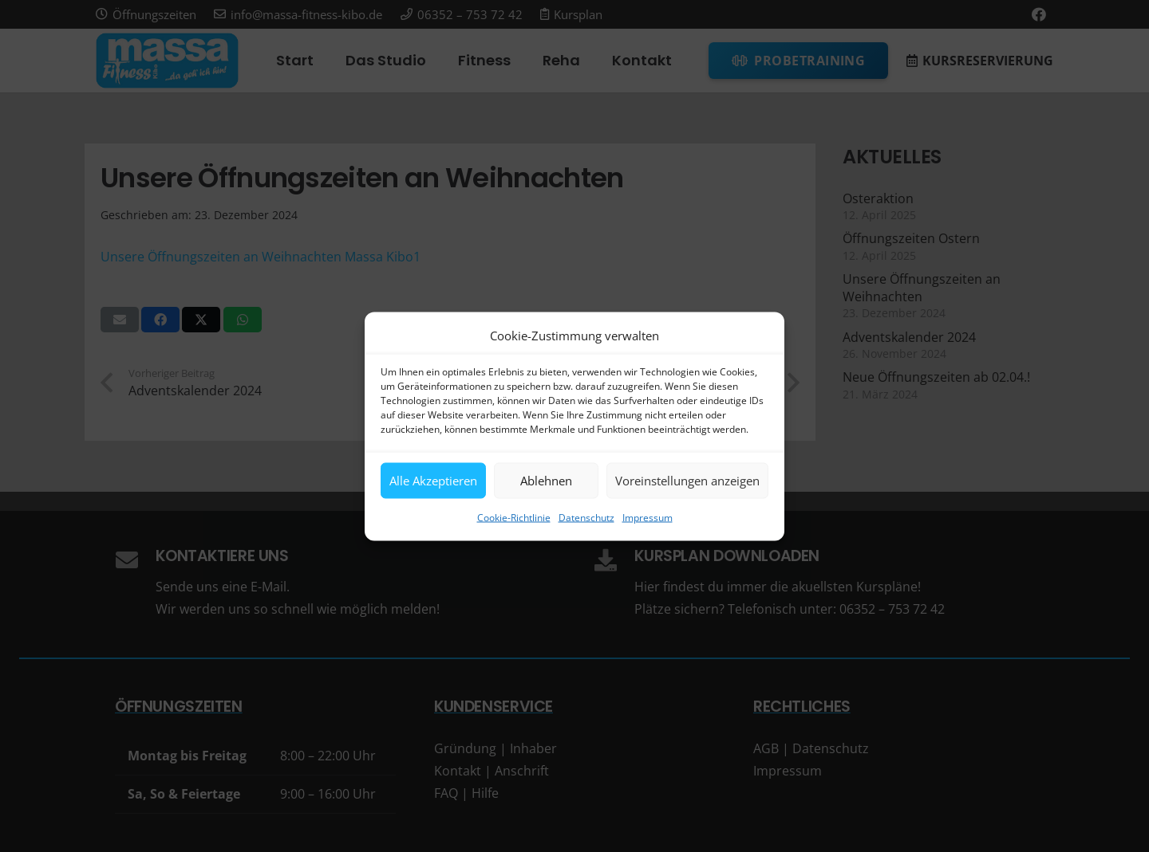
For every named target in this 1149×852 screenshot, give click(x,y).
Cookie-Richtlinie (514, 517)
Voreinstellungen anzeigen (687, 481)
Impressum (647, 517)
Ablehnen (546, 481)
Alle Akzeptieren (433, 481)
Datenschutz (586, 517)
